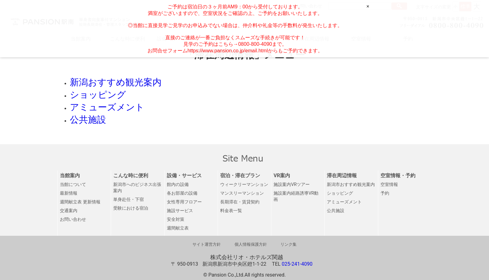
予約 (384, 193)
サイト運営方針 (206, 244)
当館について (73, 184)
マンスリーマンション (242, 193)
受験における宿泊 (130, 208)
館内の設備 (178, 184)
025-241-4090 (297, 264)
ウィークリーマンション (244, 184)
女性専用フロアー (184, 202)
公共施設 (335, 210)
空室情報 (389, 184)
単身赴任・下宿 (128, 199)
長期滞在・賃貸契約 (239, 202)
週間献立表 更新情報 (80, 202)
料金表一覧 (231, 210)
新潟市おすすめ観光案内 (351, 184)
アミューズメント (344, 202)
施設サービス (180, 210)
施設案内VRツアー (292, 184)
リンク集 (288, 244)
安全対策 (175, 219)
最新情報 (68, 193)
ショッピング (340, 193)
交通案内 (68, 210)
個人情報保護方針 (251, 244)
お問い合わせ (73, 219)
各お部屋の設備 (182, 193)
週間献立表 (178, 228)
